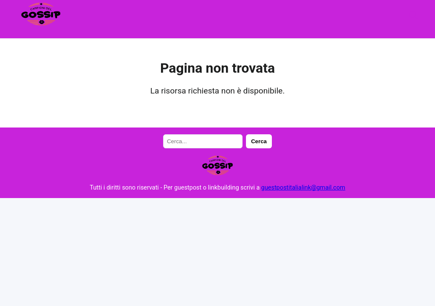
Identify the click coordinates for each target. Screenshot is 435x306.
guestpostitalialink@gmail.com (303, 187)
